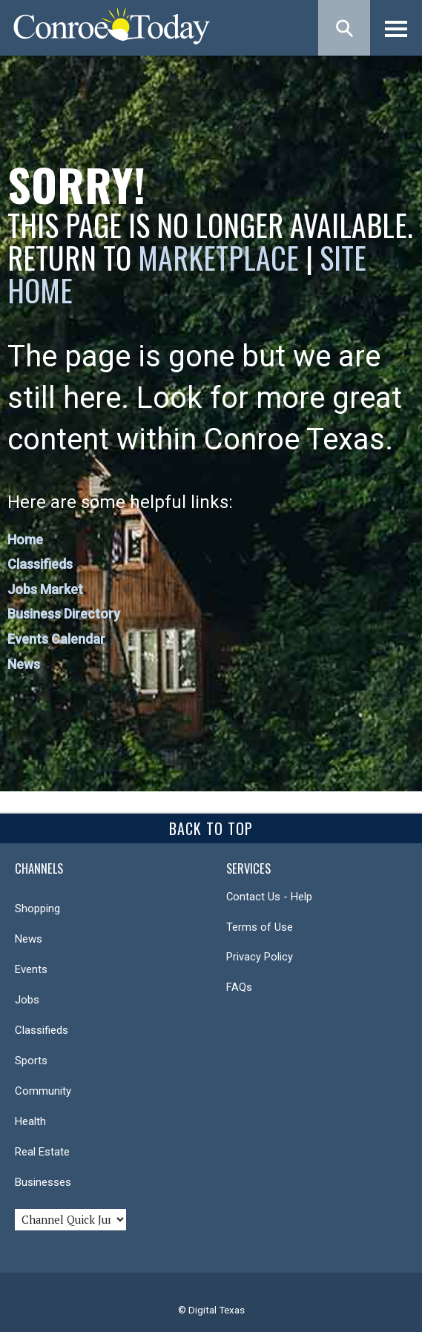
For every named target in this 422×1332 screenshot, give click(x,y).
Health (30, 1121)
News (23, 664)
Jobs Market (45, 589)
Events (31, 969)
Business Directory (63, 614)
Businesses (43, 1182)
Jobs (27, 999)
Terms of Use (259, 927)
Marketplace (218, 257)
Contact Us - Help (269, 896)
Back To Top (211, 828)
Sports (31, 1060)
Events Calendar (56, 639)
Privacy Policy (259, 956)
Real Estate (42, 1151)
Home (25, 539)
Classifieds (40, 564)
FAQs (239, 987)
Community (43, 1091)
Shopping (37, 908)
